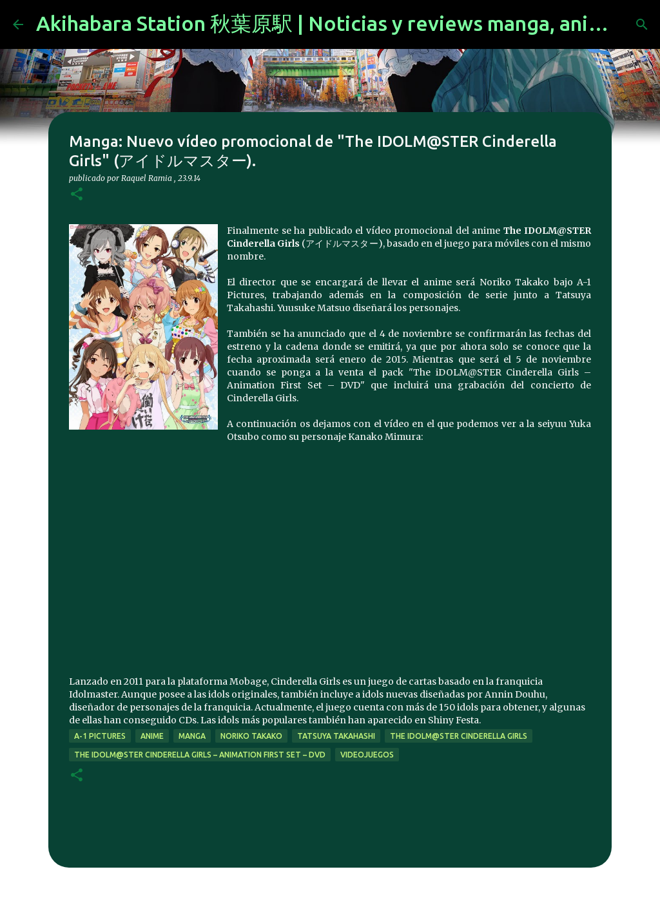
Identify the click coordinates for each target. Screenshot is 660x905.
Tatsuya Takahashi (336, 736)
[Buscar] (642, 24)
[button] (76, 195)
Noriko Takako (251, 736)
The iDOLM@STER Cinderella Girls (458, 736)
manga (192, 736)
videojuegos (367, 754)
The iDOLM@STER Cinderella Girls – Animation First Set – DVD (199, 754)
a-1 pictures (100, 736)
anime (152, 736)
